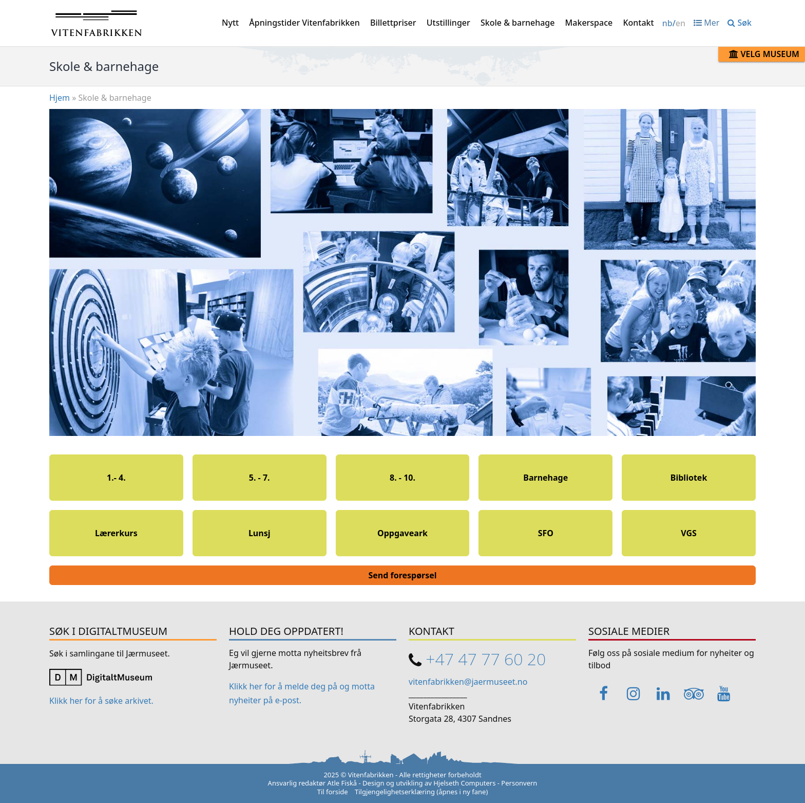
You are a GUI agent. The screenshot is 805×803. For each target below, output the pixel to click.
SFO (545, 533)
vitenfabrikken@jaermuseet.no (468, 681)
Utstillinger (448, 22)
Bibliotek (688, 477)
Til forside (332, 791)
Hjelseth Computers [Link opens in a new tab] (464, 783)
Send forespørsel (402, 575)
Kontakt (638, 22)
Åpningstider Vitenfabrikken (304, 22)
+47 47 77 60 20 (486, 659)
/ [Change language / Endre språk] (673, 23)
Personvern (519, 783)
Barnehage (545, 477)
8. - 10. (402, 477)
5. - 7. (259, 477)
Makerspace (589, 22)
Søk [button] (739, 22)
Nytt (230, 22)
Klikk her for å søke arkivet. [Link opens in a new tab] (101, 700)
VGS (689, 533)
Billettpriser (393, 22)
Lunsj (259, 533)
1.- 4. (116, 477)
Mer (706, 22)
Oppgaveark (402, 533)
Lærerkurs (116, 533)
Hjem (59, 97)
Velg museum (764, 54)
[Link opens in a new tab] (100, 676)
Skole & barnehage (517, 22)
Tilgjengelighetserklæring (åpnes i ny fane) (421, 791)
